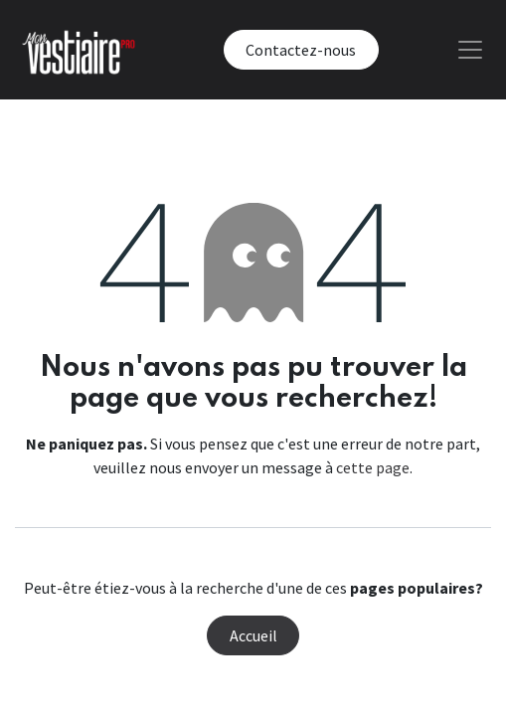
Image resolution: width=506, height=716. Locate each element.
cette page (373, 467)
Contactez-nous (301, 50)
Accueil (253, 635)
